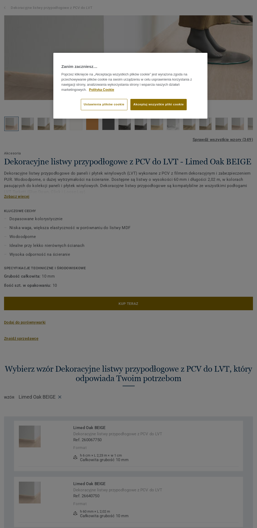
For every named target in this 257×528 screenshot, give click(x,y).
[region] (130, 86)
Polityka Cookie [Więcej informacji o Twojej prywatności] (101, 90)
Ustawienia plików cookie (104, 104)
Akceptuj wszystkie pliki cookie (158, 104)
